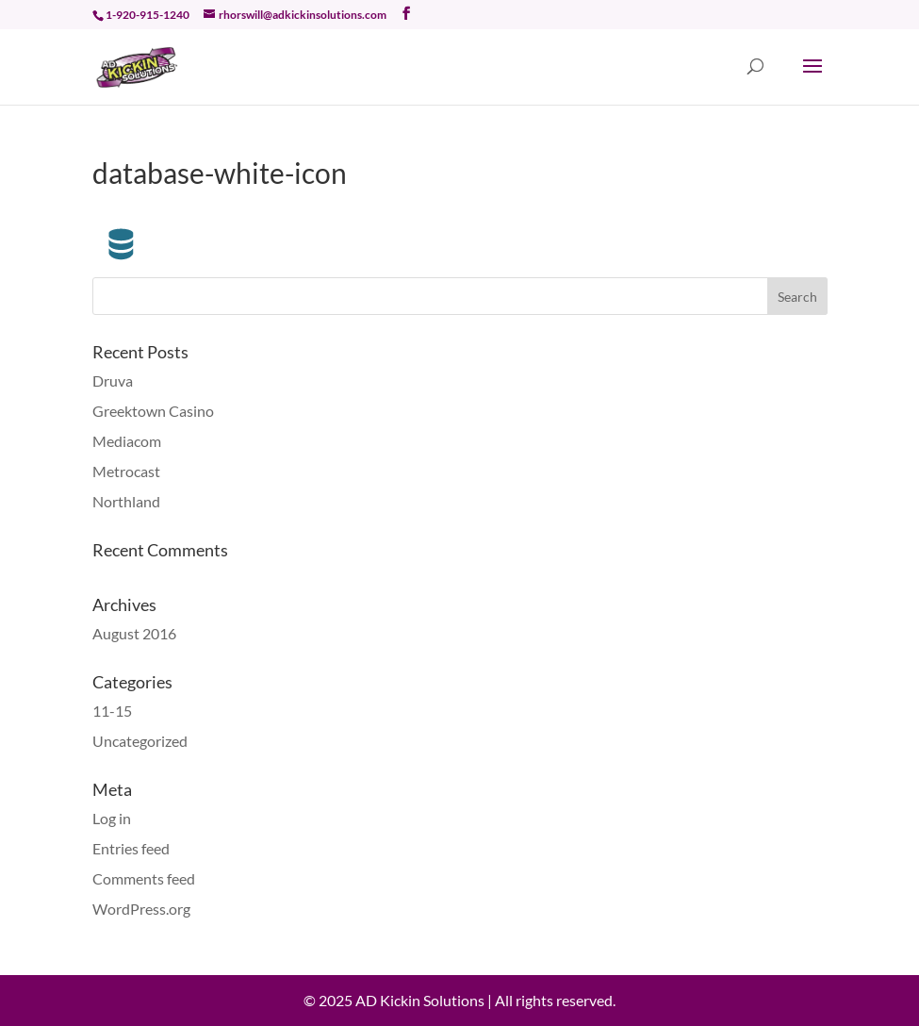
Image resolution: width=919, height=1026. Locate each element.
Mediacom (126, 441)
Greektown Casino (153, 411)
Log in (111, 818)
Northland (126, 501)
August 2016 (134, 633)
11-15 (112, 711)
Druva (112, 380)
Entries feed (131, 848)
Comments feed (143, 878)
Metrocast (126, 471)
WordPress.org (141, 909)
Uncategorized (140, 741)
